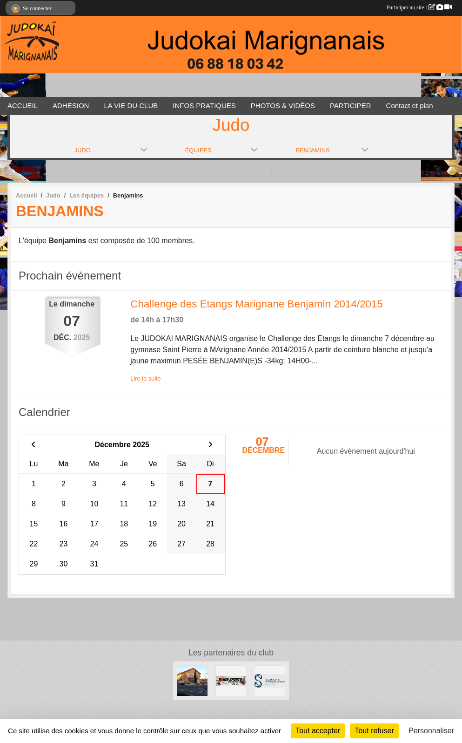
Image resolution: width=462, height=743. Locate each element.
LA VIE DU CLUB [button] (131, 105)
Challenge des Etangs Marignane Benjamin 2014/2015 (256, 304)
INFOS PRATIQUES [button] (204, 105)
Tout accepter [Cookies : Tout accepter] (317, 731)
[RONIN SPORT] (231, 680)
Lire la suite (145, 378)
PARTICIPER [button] (350, 105)
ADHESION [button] (71, 105)
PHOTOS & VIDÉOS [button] (283, 105)
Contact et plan (409, 105)
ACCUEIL (22, 105)
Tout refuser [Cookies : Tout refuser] (374, 731)
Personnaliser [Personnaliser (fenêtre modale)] (431, 731)
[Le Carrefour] (192, 680)
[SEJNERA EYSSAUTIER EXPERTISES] (269, 680)
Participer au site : (419, 7)
